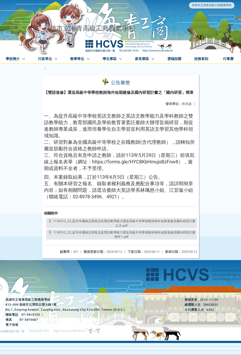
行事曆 (228, 59)
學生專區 (110, 59)
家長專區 (142, 59)
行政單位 (45, 59)
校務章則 (201, 59)
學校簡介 (13, 59)
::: (45, 68)
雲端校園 (174, 59)
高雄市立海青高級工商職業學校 (212, 5)
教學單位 (77, 59)
